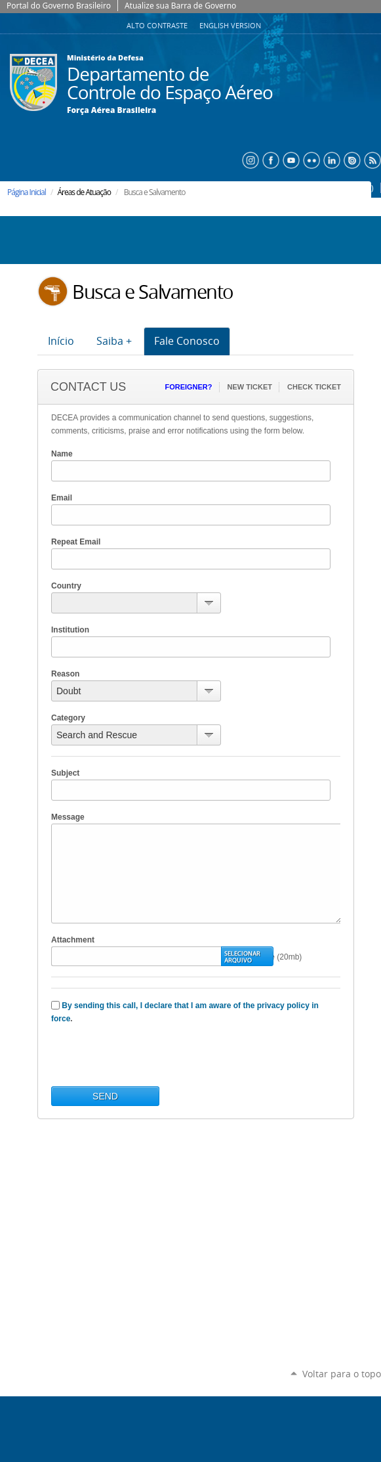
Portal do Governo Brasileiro (59, 5)
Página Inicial (26, 192)
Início (61, 341)
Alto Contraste (158, 25)
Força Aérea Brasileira (111, 110)
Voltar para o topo (341, 1373)
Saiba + (114, 341)
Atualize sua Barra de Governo (180, 5)
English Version (230, 25)
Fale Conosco (187, 341)
